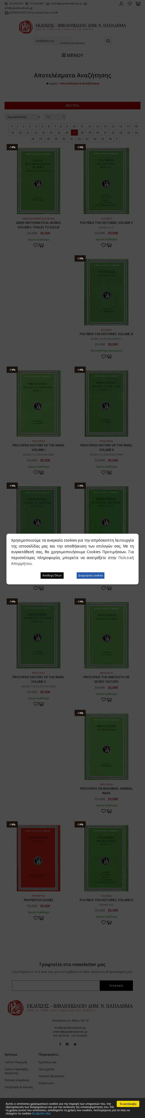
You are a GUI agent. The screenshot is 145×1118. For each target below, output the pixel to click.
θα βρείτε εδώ (41, 1114)
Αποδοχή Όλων (52, 575)
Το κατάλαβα (128, 1104)
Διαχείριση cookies (90, 575)
